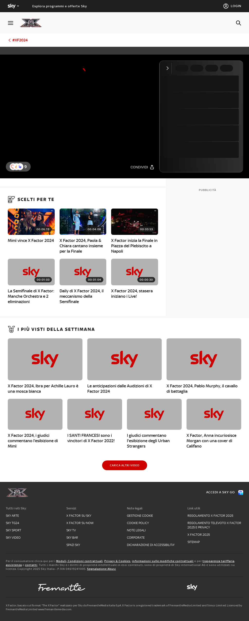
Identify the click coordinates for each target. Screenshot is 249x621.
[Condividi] (142, 167)
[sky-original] (192, 587)
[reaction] (20, 166)
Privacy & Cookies (117, 561)
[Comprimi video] (169, 68)
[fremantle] (61, 587)
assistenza (14, 565)
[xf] (33, 23)
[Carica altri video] (124, 465)
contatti (31, 565)
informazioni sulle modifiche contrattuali (163, 561)
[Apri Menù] (13, 23)
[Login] (232, 6)
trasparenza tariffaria (218, 561)
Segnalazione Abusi (101, 569)
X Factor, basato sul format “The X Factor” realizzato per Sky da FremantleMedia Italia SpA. (64, 605)
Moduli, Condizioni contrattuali (79, 561)
